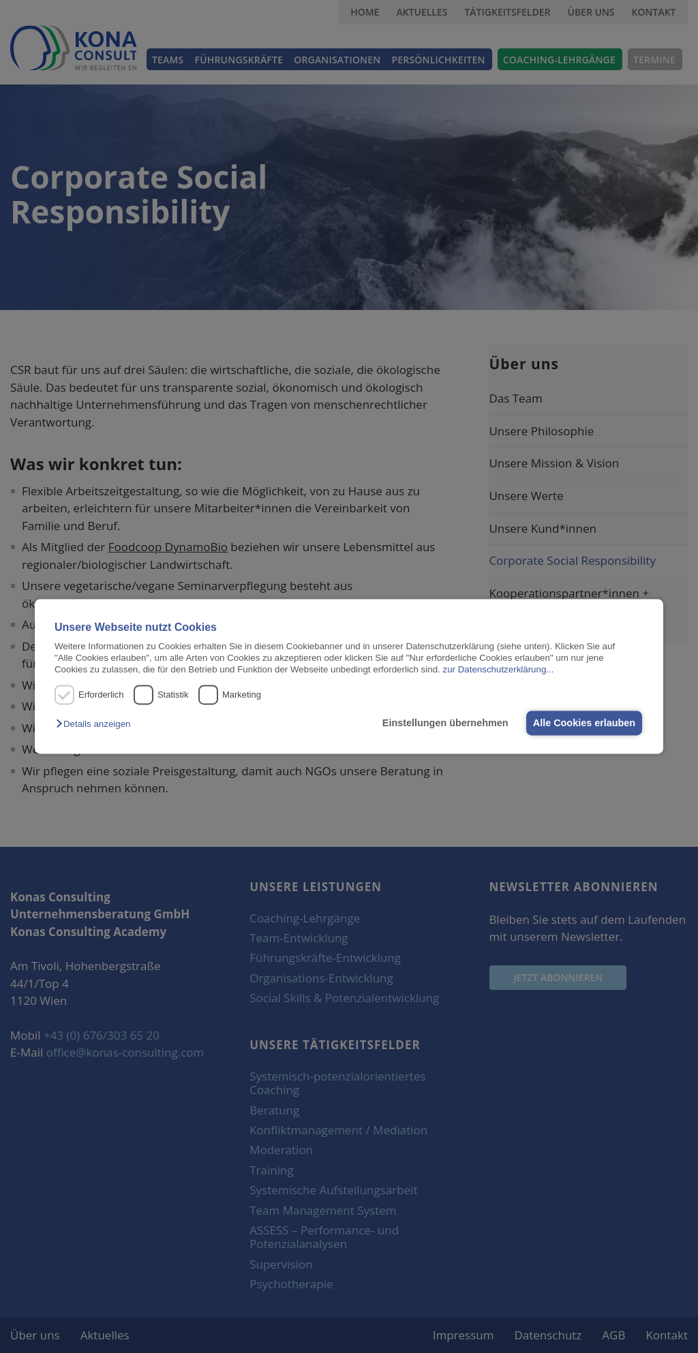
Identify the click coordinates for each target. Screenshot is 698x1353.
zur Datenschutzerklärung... (497, 670)
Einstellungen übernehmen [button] (442, 722)
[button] (96, 723)
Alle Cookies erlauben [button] (583, 722)
